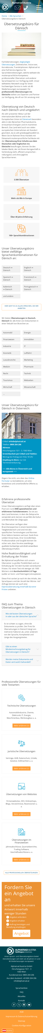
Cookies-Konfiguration (21, 1025)
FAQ (21, 992)
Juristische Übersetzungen (21, 751)
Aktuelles (21, 996)
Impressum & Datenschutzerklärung (21, 1016)
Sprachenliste (21, 988)
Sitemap (21, 1021)
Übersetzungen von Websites (21, 794)
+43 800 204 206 (29, 978)
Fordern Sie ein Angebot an (18, 893)
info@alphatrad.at (17, 441)
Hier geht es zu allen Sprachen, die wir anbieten (21, 307)
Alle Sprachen (15, 16)
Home (4, 16)
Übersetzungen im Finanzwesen (21, 841)
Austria (9, 1030)
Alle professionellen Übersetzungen (21, 873)
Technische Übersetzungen (21, 705)
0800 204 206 (28, 975)
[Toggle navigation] (38, 7)
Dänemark (26, 119)
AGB (21, 1012)
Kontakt (21, 1000)
